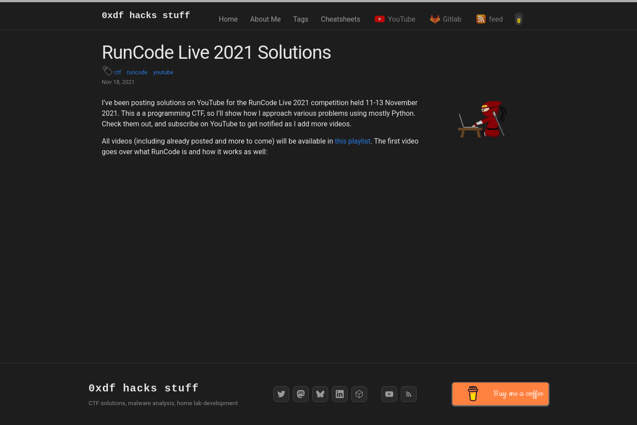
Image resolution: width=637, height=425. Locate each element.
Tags (301, 19)
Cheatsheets (340, 19)
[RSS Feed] (409, 394)
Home (228, 19)
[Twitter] (281, 394)
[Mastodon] (301, 394)
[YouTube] (389, 394)
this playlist (352, 141)
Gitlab (444, 19)
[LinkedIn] (340, 394)
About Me (265, 19)
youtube (163, 72)
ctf (117, 72)
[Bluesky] (320, 394)
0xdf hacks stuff (146, 16)
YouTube (393, 19)
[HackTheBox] (359, 394)
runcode (137, 72)
